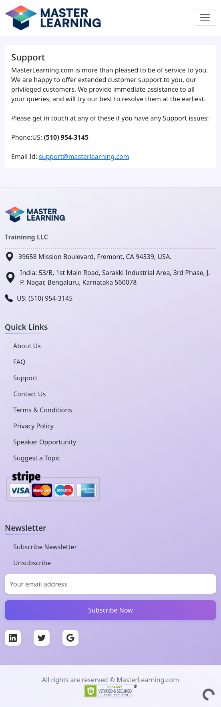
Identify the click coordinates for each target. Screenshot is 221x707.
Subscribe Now (110, 610)
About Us (27, 345)
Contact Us (29, 394)
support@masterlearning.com (84, 156)
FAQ (19, 362)
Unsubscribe (32, 562)
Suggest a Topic (36, 458)
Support (25, 378)
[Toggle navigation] (205, 18)
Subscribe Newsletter (45, 546)
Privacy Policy (33, 426)
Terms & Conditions (42, 410)
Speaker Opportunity (44, 442)
